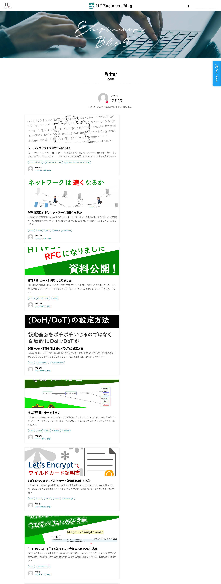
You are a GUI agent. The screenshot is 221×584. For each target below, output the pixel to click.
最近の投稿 (109, 499)
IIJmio (44, 517)
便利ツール (173, 505)
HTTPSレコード (162, 170)
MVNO (173, 511)
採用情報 (33, 537)
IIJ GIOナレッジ (83, 541)
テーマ (106, 514)
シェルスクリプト (36, 170)
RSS (108, 535)
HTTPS (116, 247)
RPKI (99, 247)
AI (182, 523)
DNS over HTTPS (58, 251)
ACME (176, 251)
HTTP (167, 251)
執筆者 (106, 521)
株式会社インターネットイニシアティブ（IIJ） (44, 503)
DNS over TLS (43, 251)
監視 (181, 506)
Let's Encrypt (153, 256)
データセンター (150, 517)
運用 (172, 523)
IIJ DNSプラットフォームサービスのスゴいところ (105, 345)
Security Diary (83, 515)
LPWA (146, 528)
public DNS (126, 174)
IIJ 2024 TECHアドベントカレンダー (42, 174)
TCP (108, 174)
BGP (91, 247)
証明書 (126, 247)
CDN (91, 174)
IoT (186, 516)
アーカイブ (109, 507)
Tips (179, 510)
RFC (150, 170)
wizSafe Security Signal (83, 502)
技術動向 (115, 340)
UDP (116, 174)
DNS (99, 174)
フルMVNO (166, 511)
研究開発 (179, 517)
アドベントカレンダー (54, 170)
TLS (108, 247)
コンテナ (163, 505)
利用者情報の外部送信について (119, 529)
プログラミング (166, 517)
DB (185, 524)
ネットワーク (94, 340)
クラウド (154, 505)
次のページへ (118, 461)
